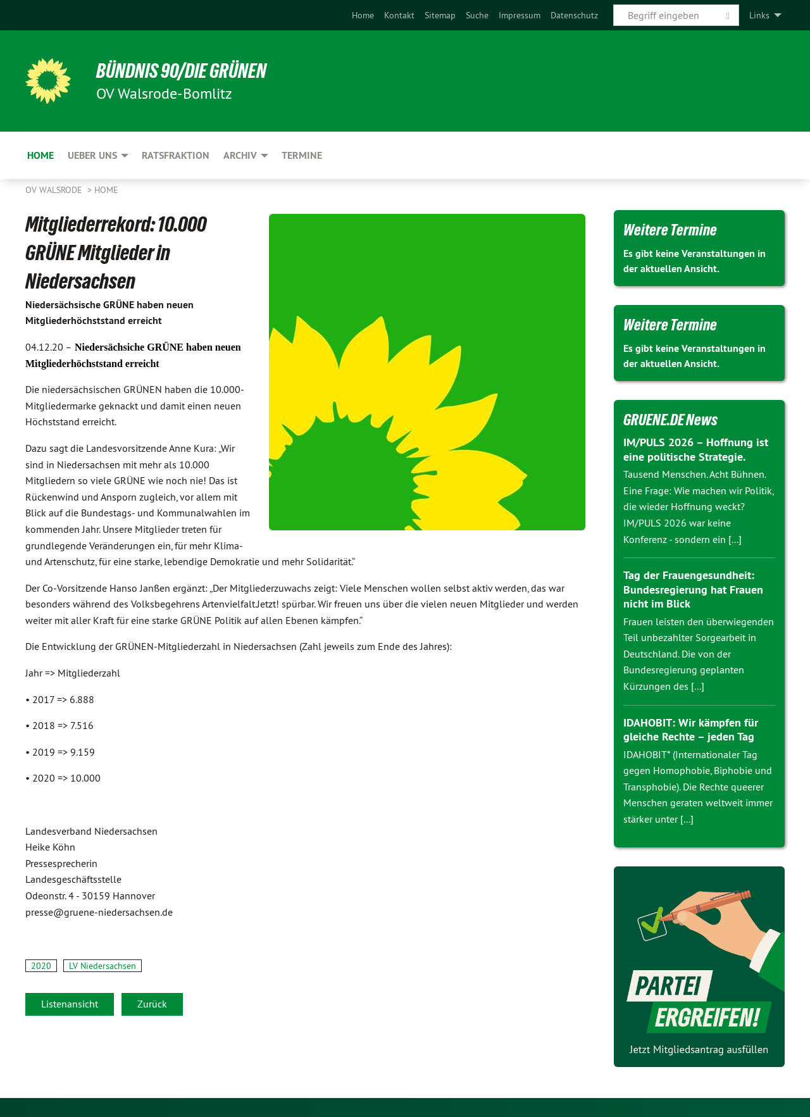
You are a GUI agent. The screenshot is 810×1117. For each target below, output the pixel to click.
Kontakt (399, 15)
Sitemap (440, 15)
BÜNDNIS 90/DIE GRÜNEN (181, 70)
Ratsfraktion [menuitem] (175, 155)
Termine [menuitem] (302, 155)
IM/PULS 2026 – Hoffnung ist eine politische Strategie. (695, 449)
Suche (477, 15)
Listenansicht (69, 1003)
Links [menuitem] (759, 15)
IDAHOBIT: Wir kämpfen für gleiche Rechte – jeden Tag (690, 729)
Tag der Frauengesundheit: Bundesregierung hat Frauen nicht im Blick (693, 589)
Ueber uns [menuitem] (92, 155)
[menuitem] (363, 15)
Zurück (152, 1003)
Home (363, 15)
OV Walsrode (55, 190)
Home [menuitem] (40, 155)
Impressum (519, 15)
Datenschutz (574, 15)
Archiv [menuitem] (240, 155)
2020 (41, 965)
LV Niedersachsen (102, 965)
